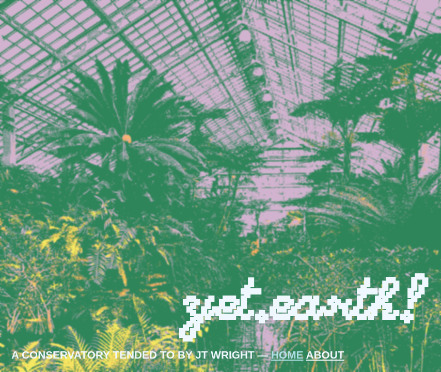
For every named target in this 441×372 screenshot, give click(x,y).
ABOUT (325, 355)
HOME (287, 355)
